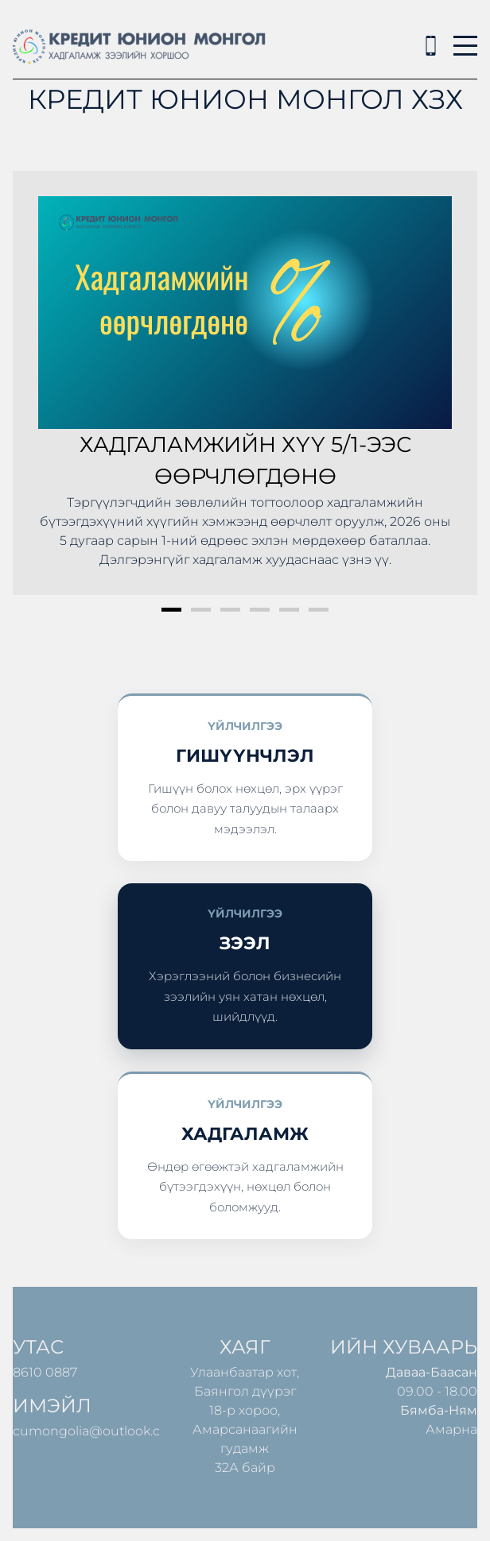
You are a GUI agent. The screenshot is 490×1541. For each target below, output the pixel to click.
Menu (465, 37)
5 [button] (289, 610)
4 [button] (260, 610)
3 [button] (230, 610)
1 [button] (171, 610)
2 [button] (201, 610)
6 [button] (319, 610)
